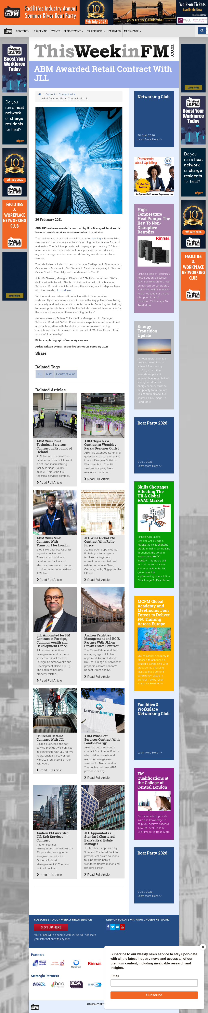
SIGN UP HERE (51, 927)
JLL (39, 374)
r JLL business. (64, 290)
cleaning (96, 238)
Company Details (97, 1004)
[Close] (203, 947)
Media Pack (132, 31)
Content (23, 31)
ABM (49, 374)
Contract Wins (67, 94)
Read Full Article (49, 483)
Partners (114, 31)
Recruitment (74, 31)
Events (55, 31)
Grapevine (41, 31)
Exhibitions (96, 31)
